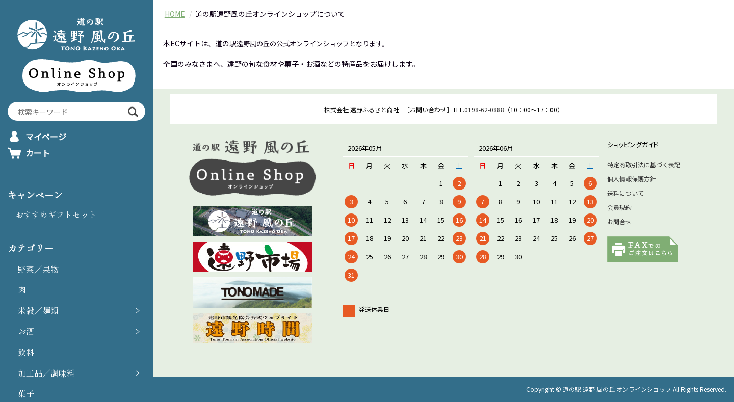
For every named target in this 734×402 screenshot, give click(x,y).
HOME (175, 14)
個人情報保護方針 (631, 178)
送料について (625, 193)
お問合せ (619, 221)
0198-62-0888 (484, 109)
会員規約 (619, 207)
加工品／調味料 (46, 373)
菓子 (26, 393)
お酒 (26, 331)
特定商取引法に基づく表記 (643, 164)
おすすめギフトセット (56, 214)
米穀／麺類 (38, 310)
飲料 (26, 352)
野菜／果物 (38, 269)
